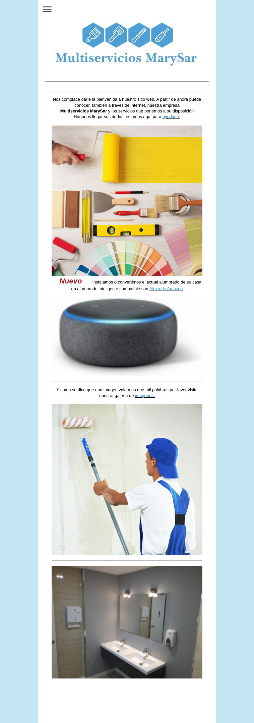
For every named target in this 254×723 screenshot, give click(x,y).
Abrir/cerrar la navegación (127, 9)
